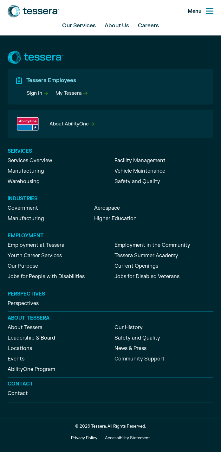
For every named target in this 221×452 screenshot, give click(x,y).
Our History (128, 327)
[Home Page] (33, 11)
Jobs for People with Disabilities (46, 276)
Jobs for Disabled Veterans (146, 276)
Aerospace (107, 208)
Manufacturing (26, 171)
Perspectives (23, 303)
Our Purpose (23, 266)
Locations (20, 348)
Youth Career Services (35, 255)
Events (16, 359)
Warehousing (24, 181)
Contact (18, 393)
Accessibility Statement (127, 438)
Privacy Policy (84, 438)
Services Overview (30, 160)
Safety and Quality (137, 181)
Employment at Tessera (36, 245)
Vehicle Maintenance (139, 171)
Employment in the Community (152, 245)
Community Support (139, 359)
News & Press (130, 348)
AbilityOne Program (31, 369)
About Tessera (25, 327)
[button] (37, 93)
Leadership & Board (31, 338)
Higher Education (115, 218)
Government (23, 208)
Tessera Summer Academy (146, 255)
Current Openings (136, 266)
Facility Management (140, 160)
